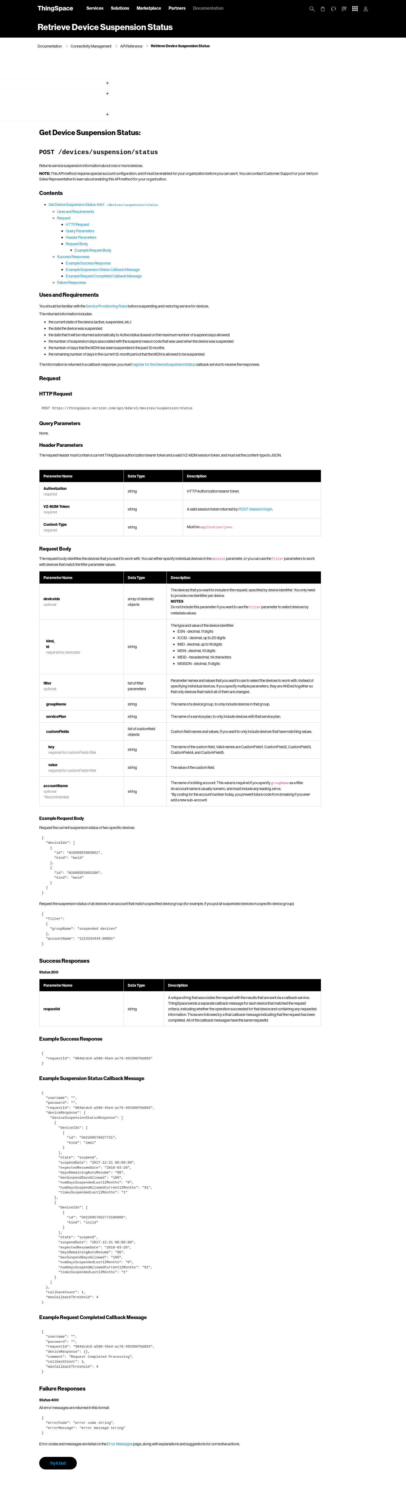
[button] (344, 9)
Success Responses (159, 192)
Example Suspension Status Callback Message (189, 205)
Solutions (120, 7)
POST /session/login (321, 445)
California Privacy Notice (127, 1501)
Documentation (208, 7)
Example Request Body (179, 186)
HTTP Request (163, 160)
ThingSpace (55, 8)
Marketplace (149, 7)
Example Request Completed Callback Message (189, 211)
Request (149, 153)
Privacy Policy (96, 1501)
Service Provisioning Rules (192, 242)
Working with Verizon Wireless (63, 96)
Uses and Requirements (161, 147)
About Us (74, 1501)
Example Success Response (174, 199)
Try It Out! (144, 1427)
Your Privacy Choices (164, 1501)
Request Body (163, 179)
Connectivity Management (91, 46)
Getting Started (51, 86)
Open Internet (237, 1501)
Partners (177, 7)
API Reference (131, 46)
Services (94, 7)
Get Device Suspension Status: (189, 140)
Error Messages (206, 1408)
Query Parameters (166, 166)
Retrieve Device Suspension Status (180, 46)
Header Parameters (167, 173)
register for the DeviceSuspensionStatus (249, 300)
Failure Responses (157, 218)
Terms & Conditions (208, 1501)
